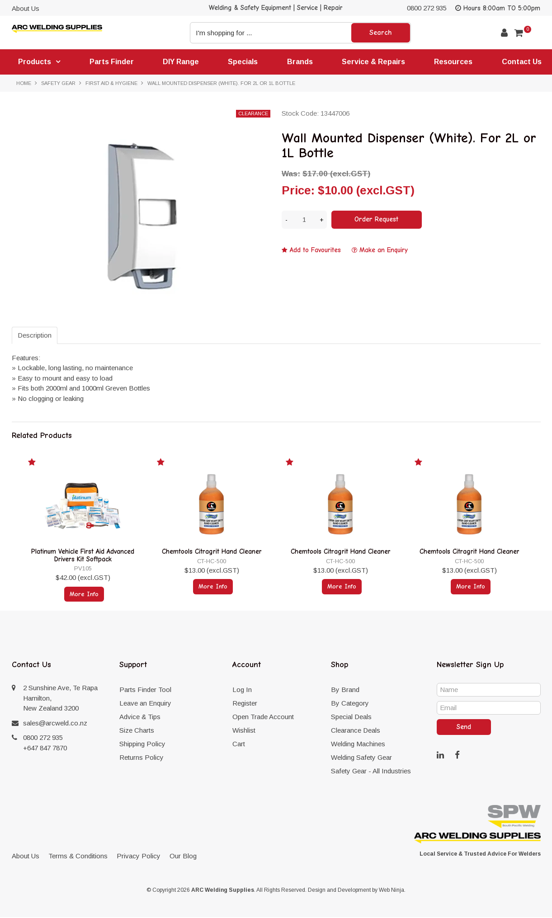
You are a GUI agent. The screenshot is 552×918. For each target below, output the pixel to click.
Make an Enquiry (383, 250)
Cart (238, 745)
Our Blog (183, 857)
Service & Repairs (375, 62)
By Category (350, 704)
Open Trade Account (263, 717)
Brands (301, 62)
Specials (244, 62)
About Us (25, 8)
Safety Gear (58, 83)
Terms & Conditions (78, 857)
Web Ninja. (392, 891)
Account (504, 33)
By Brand (345, 690)
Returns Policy (141, 758)
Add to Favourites (315, 250)
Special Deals (351, 717)
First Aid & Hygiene (111, 83)
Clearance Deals (355, 731)
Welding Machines (358, 745)
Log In (242, 690)
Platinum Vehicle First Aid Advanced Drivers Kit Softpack (82, 557)
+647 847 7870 (45, 749)
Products (35, 62)
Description (35, 336)
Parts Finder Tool (145, 690)
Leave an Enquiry (145, 704)
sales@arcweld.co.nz (55, 724)
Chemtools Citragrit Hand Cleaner (212, 553)
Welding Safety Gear (361, 758)
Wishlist (243, 731)
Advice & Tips (139, 717)
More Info (84, 594)
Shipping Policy (142, 745)
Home (23, 83)
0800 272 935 (427, 8)
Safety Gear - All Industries (371, 772)
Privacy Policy (138, 857)
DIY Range (182, 62)
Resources (455, 62)
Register (244, 704)
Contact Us (524, 62)
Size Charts (136, 731)
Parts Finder (112, 62)
